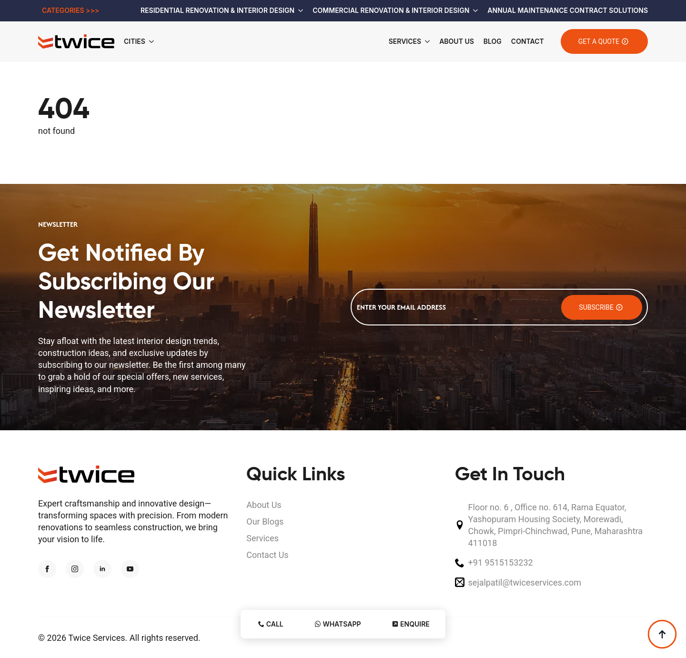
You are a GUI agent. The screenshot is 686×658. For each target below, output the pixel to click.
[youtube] (130, 569)
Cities (134, 41)
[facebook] (47, 569)
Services (405, 41)
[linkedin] (102, 569)
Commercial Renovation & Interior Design (391, 10)
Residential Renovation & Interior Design (217, 10)
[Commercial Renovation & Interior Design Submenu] (473, 10)
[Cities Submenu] (154, 41)
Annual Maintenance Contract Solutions (567, 10)
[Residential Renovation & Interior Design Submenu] (298, 10)
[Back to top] (662, 634)
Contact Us (267, 555)
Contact (527, 41)
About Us (456, 41)
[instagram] (75, 569)
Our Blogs (264, 521)
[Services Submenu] (425, 41)
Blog (493, 41)
